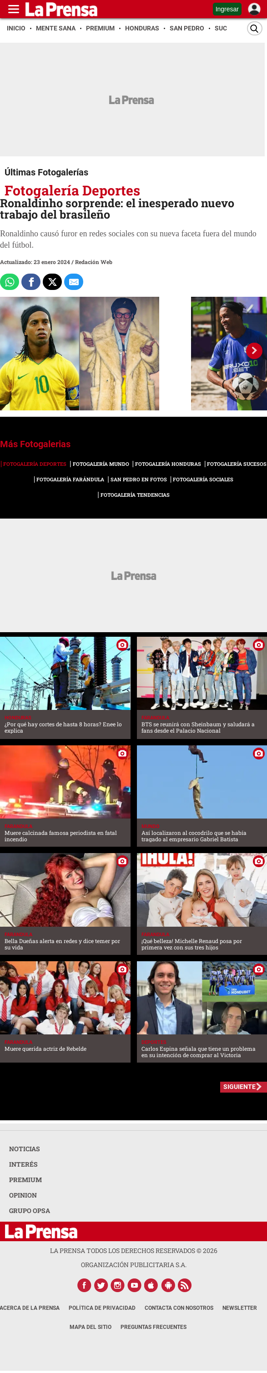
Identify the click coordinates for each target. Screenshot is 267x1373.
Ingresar (227, 9)
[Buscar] (254, 28)
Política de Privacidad (102, 1308)
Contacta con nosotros (179, 1308)
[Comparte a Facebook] (30, 282)
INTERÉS (23, 1164)
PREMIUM (25, 1179)
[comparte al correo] (73, 282)
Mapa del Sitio (90, 1327)
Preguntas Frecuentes (153, 1327)
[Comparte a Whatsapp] (9, 282)
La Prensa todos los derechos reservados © (133, 1250)
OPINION (23, 1195)
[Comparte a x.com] (52, 282)
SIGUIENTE (239, 1086)
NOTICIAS (24, 1148)
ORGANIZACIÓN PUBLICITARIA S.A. (133, 1264)
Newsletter (239, 1308)
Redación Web (93, 261)
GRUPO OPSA (29, 1210)
